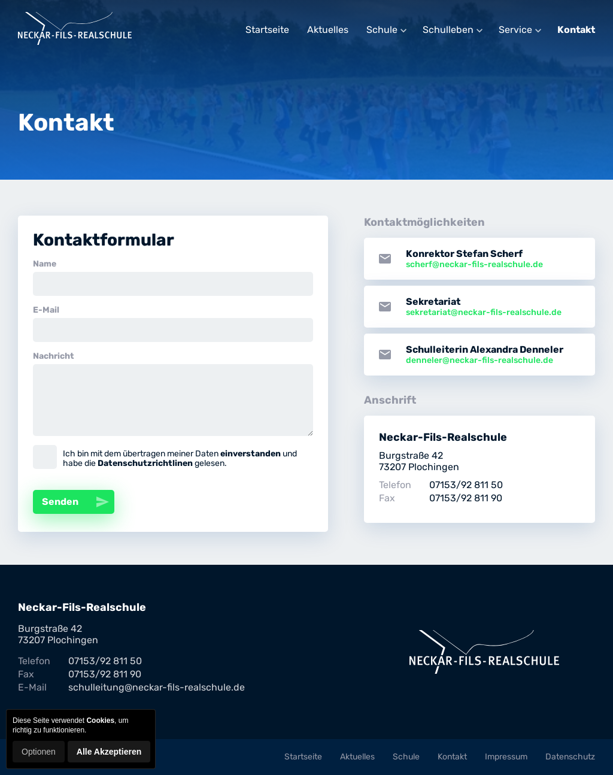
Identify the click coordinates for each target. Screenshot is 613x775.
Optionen (39, 751)
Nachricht (53, 356)
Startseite (267, 29)
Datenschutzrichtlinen (145, 463)
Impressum (506, 757)
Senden (78, 502)
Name (44, 264)
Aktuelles (327, 29)
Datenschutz (570, 757)
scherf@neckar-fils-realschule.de (474, 264)
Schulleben (448, 29)
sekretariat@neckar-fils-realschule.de (484, 312)
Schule (381, 29)
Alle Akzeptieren (109, 751)
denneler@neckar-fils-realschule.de (479, 360)
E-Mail (46, 310)
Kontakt (576, 29)
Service (515, 29)
